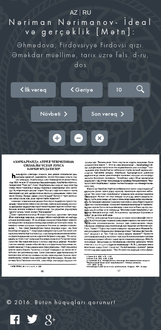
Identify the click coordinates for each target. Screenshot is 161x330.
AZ (74, 12)
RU (86, 12)
